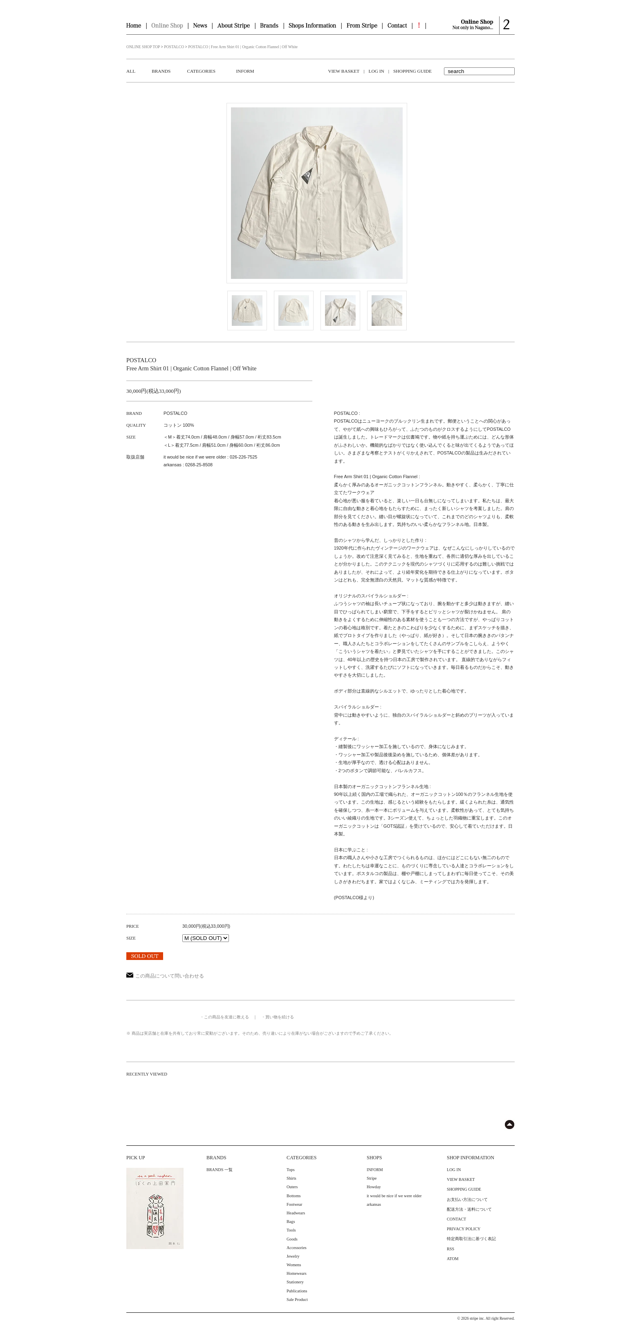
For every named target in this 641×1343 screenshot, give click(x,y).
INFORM (245, 71)
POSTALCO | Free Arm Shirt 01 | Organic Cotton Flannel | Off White (243, 47)
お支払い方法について (467, 1199)
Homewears (297, 1273)
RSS (450, 1249)
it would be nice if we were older (394, 1196)
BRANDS (161, 71)
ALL (130, 71)
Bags (291, 1221)
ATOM (453, 1258)
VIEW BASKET (344, 71)
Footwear (294, 1204)
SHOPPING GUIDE (412, 71)
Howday (374, 1187)
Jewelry (293, 1256)
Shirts (291, 1178)
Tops (291, 1169)
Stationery (295, 1282)
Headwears (296, 1213)
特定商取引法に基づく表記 (471, 1238)
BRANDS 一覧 (219, 1169)
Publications (297, 1291)
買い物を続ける (279, 1017)
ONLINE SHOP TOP (143, 47)
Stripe (372, 1178)
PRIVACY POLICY (463, 1229)
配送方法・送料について (469, 1209)
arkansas (374, 1204)
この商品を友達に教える (226, 1017)
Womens (294, 1265)
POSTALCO (174, 47)
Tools (291, 1230)
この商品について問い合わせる (165, 976)
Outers (292, 1187)
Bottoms (294, 1196)
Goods (292, 1239)
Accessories (297, 1247)
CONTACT (456, 1219)
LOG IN (376, 71)
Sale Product (297, 1299)
